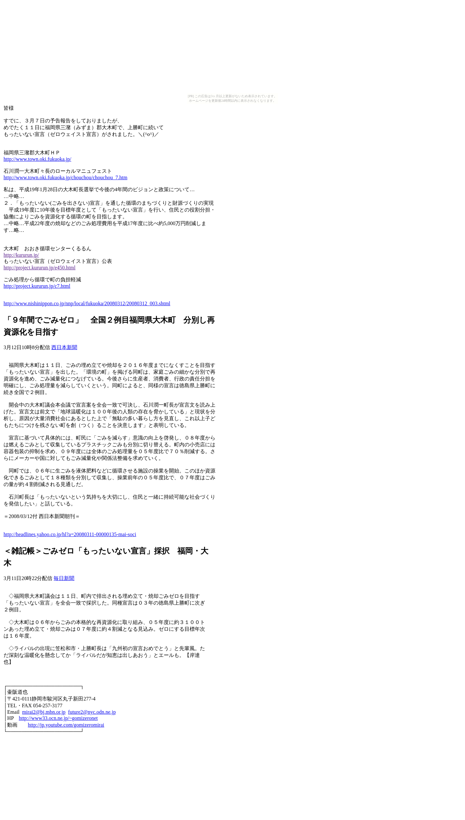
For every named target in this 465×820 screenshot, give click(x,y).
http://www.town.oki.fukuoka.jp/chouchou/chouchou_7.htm (65, 177)
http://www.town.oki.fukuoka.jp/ (37, 159)
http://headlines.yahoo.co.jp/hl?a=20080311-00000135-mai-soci (70, 534)
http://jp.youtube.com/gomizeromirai (66, 725)
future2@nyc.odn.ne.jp (92, 712)
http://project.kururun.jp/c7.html (37, 286)
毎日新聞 (64, 578)
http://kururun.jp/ (21, 255)
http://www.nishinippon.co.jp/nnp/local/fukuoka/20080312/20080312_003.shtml (87, 303)
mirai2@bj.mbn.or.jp (44, 712)
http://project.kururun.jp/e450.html (40, 267)
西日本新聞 (64, 347)
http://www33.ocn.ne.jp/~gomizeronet (58, 718)
